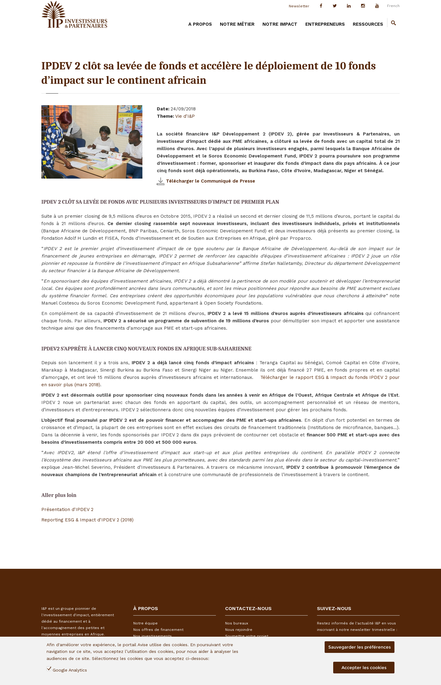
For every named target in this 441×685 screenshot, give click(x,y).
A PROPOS (200, 24)
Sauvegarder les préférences (359, 647)
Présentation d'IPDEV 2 (67, 509)
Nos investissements (152, 636)
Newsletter (299, 6)
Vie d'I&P (185, 116)
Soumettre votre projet (246, 636)
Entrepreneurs (325, 24)
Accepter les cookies (363, 667)
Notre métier (237, 24)
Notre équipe (145, 623)
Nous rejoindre (238, 630)
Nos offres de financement (158, 630)
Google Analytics (70, 670)
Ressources (368, 24)
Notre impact (279, 24)
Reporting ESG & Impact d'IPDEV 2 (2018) (87, 520)
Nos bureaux (236, 623)
